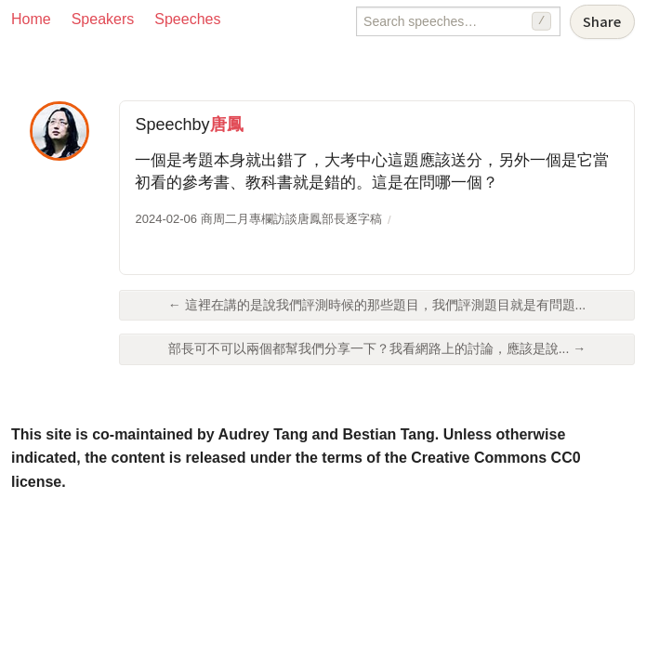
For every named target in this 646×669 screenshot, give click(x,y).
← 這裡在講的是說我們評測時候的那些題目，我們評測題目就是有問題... (377, 304)
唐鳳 (227, 124)
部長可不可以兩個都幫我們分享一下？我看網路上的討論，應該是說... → (377, 348)
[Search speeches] (458, 21)
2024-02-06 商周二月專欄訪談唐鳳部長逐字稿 (258, 219)
